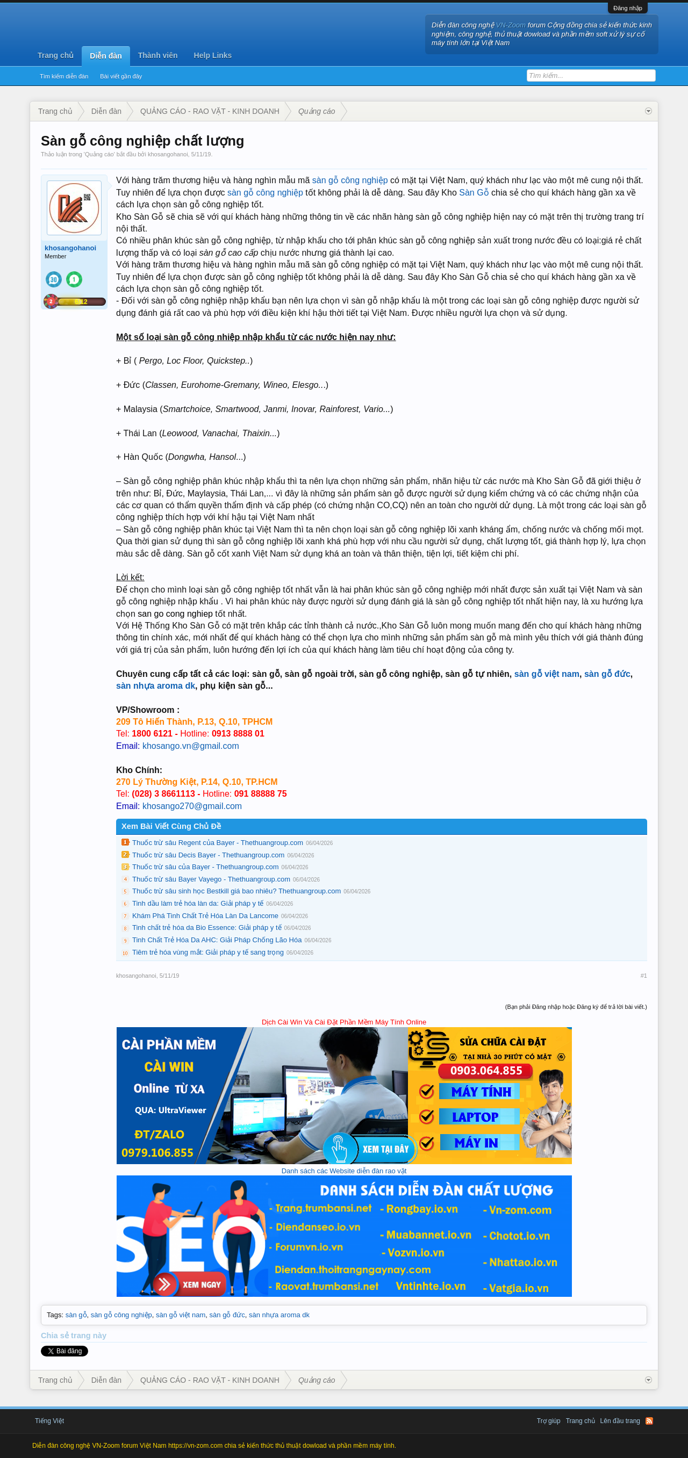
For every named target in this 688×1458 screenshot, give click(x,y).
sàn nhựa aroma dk (155, 685)
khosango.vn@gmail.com (190, 745)
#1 (644, 975)
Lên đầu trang (620, 1421)
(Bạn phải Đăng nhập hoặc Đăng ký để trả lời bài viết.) (576, 1007)
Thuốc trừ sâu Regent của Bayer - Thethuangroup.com (217, 843)
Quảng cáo (99, 154)
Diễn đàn (105, 56)
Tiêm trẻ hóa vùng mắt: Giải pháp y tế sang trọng (208, 952)
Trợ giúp (549, 1421)
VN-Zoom (511, 25)
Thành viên (158, 55)
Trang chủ (56, 55)
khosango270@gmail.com (192, 806)
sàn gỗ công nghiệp (350, 180)
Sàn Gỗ (474, 192)
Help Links (213, 55)
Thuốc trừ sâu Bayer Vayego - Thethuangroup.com (211, 879)
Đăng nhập (627, 8)
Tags (54, 1315)
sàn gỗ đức (607, 674)
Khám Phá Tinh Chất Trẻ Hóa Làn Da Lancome (205, 916)
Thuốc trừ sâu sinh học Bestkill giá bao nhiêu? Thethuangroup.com (236, 891)
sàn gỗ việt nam (546, 674)
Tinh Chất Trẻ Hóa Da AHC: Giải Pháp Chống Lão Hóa (217, 940)
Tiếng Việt (49, 1421)
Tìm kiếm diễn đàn (64, 76)
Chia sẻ (56, 1335)
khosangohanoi (168, 154)
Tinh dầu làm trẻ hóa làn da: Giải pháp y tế (197, 903)
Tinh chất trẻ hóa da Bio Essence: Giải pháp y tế (207, 927)
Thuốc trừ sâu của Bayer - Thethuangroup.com (205, 867)
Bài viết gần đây (121, 76)
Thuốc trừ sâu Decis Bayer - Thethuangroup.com (208, 855)
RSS (649, 1421)
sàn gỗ (76, 1315)
